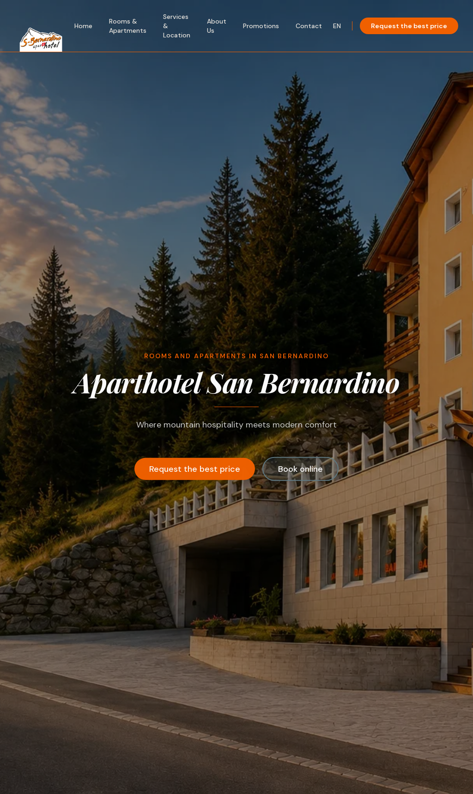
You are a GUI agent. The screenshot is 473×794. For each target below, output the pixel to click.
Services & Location (176, 25)
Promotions (261, 26)
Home (83, 26)
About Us (216, 26)
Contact (309, 26)
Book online (300, 469)
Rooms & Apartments (127, 26)
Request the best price (409, 26)
